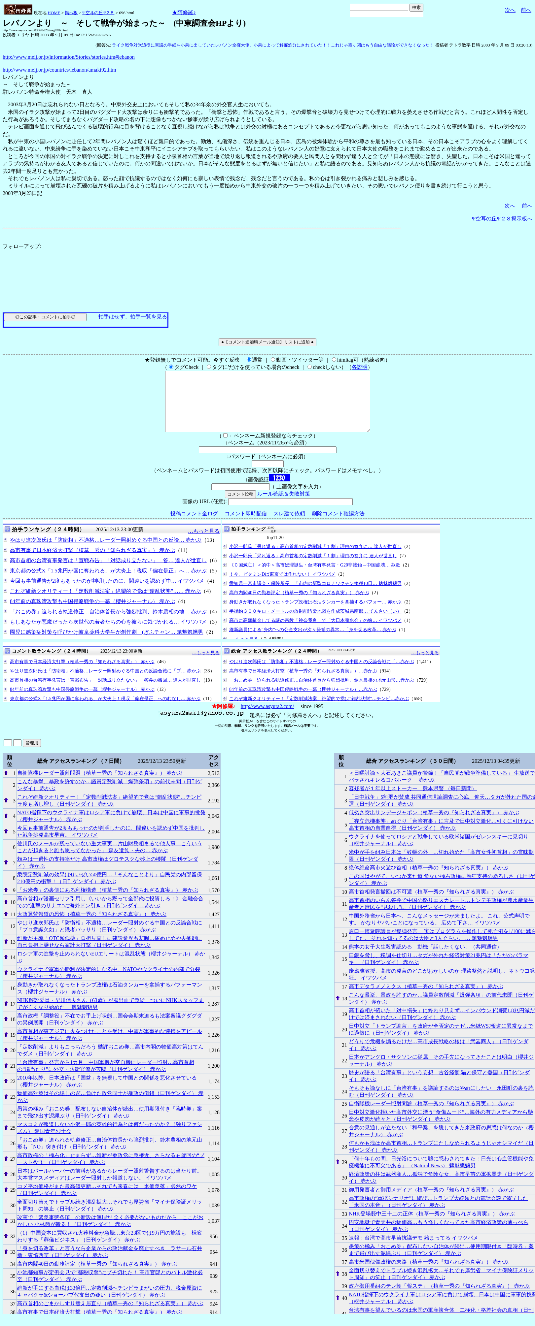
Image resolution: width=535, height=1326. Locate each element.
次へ (510, 10)
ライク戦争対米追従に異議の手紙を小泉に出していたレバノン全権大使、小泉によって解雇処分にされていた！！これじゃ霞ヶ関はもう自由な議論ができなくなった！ (273, 45)
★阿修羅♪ (184, 12)
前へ (526, 10)
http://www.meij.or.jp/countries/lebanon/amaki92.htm (59, 70)
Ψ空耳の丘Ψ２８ (98, 12)
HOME (54, 12)
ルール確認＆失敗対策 (283, 505)
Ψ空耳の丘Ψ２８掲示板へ (502, 218)
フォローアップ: (22, 246)
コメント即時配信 (246, 525)
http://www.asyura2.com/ (267, 718)
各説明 (360, 367)
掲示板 (71, 12)
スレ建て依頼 (289, 525)
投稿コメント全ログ (194, 525)
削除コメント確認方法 (338, 525)
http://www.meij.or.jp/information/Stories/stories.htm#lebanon (69, 57)
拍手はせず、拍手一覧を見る (132, 316)
